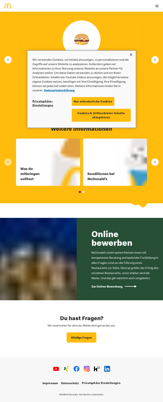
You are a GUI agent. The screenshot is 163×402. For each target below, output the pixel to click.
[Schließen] (131, 55)
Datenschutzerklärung (59, 90)
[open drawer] (157, 6)
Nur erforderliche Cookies (93, 101)
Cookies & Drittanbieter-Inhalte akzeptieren (101, 115)
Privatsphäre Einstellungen (101, 383)
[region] (81, 89)
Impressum (50, 383)
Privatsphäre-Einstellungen (42, 103)
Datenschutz (70, 383)
